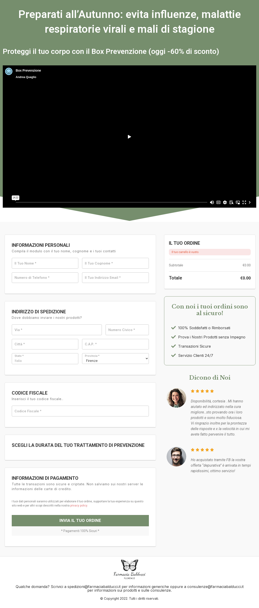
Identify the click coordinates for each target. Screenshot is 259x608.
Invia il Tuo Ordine (80, 524)
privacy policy (78, 507)
